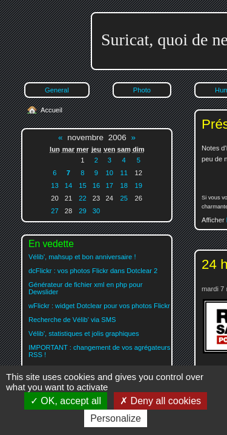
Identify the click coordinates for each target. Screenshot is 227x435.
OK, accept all (65, 401)
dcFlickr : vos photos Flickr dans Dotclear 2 (92, 270)
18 (123, 185)
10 (109, 172)
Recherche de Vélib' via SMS (72, 319)
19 (138, 185)
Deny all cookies (160, 401)
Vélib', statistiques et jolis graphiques (83, 333)
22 (82, 198)
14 (68, 185)
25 (123, 198)
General (57, 90)
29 (82, 210)
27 (54, 210)
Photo (142, 90)
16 (96, 185)
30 (96, 210)
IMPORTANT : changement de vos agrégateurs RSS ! (99, 351)
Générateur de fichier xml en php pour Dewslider (85, 288)
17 (109, 185)
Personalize (115, 418)
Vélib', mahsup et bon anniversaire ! (82, 256)
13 (54, 185)
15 (82, 185)
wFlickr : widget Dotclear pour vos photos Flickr (99, 305)
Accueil (51, 110)
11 (123, 172)
